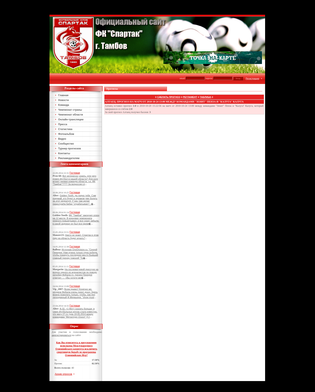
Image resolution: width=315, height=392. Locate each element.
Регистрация (252, 63)
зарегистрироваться (61, 320)
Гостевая (74, 158)
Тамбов (150, 368)
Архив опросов (63, 359)
